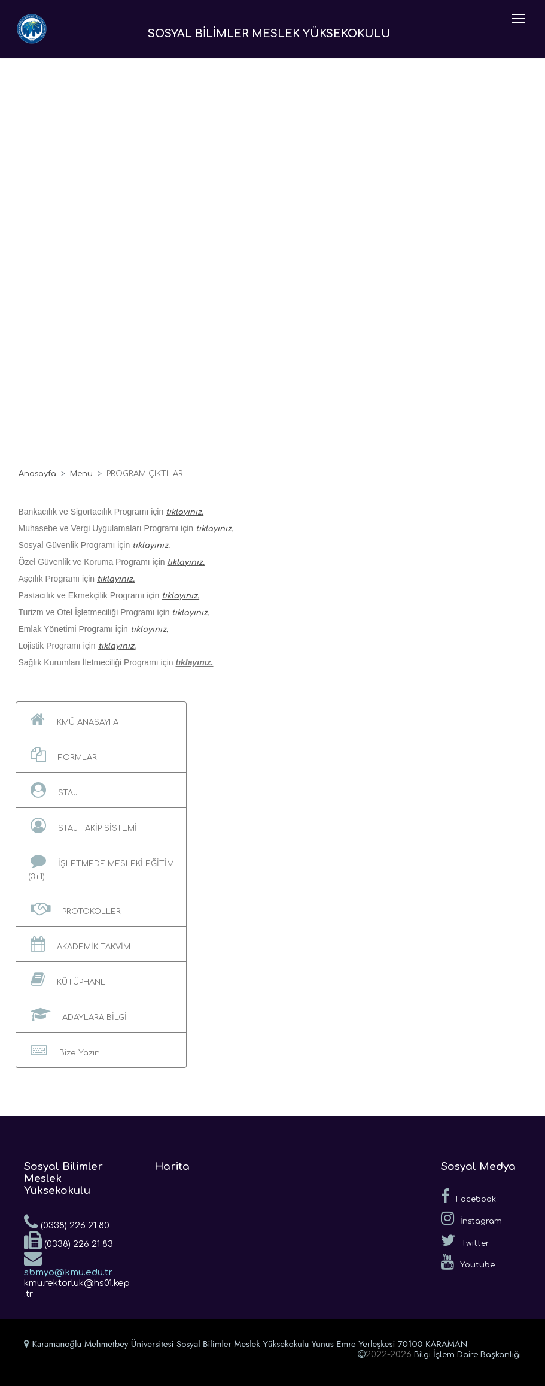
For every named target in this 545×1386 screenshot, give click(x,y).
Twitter (465, 1240)
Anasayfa (37, 474)
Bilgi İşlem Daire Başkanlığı (467, 1355)
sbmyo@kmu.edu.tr (68, 1263)
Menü (81, 474)
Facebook (468, 1196)
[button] (101, 719)
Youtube (468, 1262)
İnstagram (471, 1218)
